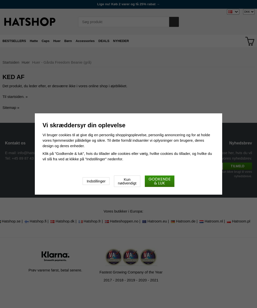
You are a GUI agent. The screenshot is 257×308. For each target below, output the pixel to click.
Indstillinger (96, 181)
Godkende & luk (160, 181)
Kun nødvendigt (127, 181)
